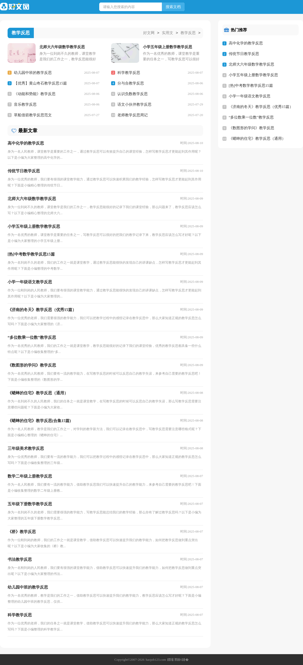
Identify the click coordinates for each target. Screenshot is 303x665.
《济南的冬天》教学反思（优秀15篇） (261, 107)
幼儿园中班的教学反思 (33, 72)
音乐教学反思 (25, 104)
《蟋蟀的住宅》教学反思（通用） (257, 138)
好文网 (149, 33)
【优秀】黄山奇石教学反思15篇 (40, 83)
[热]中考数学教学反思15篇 (251, 86)
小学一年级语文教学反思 (249, 96)
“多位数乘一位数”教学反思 (251, 117)
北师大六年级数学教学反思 (251, 64)
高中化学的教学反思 (246, 43)
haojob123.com (156, 659)
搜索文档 (173, 7)
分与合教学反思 (130, 83)
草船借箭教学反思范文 (33, 115)
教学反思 (188, 33)
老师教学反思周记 (132, 115)
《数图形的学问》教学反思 (251, 128)
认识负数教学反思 (132, 94)
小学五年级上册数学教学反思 (253, 75)
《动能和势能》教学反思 (35, 94)
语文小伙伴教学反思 (134, 104)
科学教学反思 (128, 72)
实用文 (167, 33)
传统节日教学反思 (244, 54)
